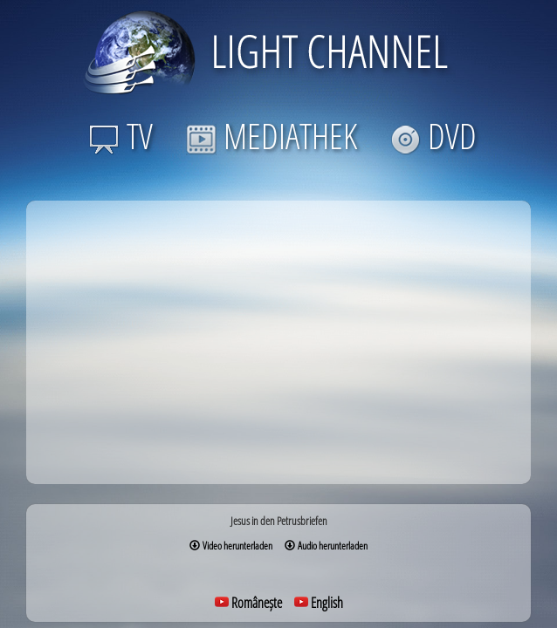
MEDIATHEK (271, 136)
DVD (433, 136)
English (318, 602)
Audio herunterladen (326, 545)
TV (121, 136)
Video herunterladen (230, 545)
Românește (248, 602)
